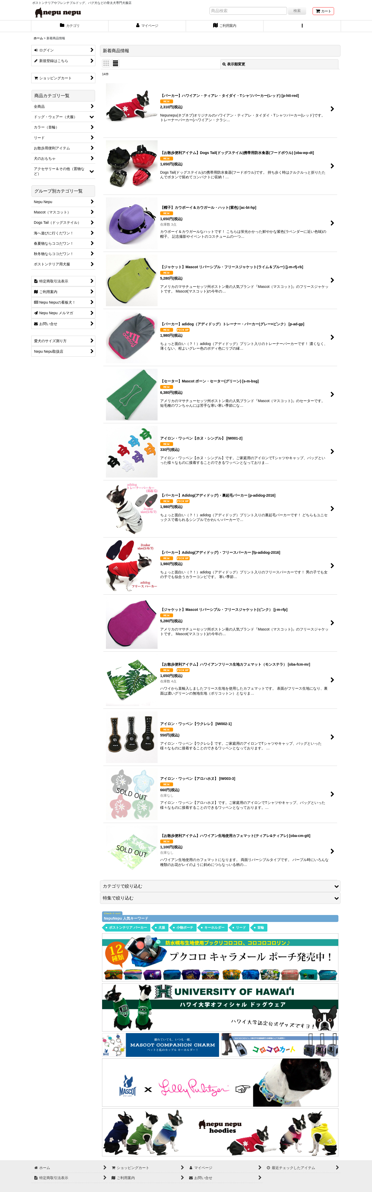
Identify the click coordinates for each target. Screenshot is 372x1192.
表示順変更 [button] (233, 64)
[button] (302, 26)
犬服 (161, 927)
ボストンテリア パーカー (128, 927)
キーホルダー (214, 927)
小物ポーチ (184, 927)
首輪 (260, 927)
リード (241, 927)
